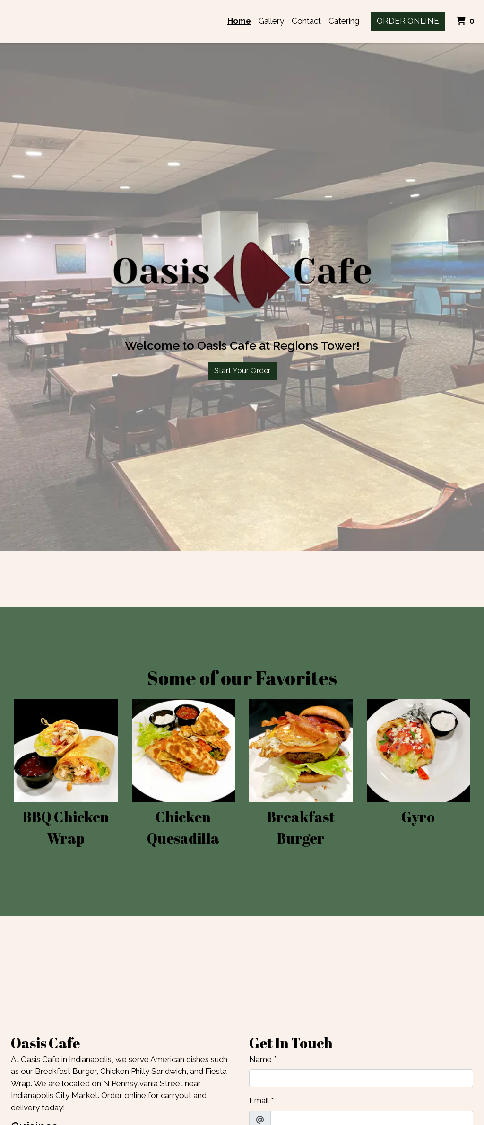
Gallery (271, 21)
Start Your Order (242, 370)
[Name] (361, 1078)
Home (239, 21)
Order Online (408, 21)
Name (260, 1059)
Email (259, 1100)
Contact (306, 21)
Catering (343, 21)
